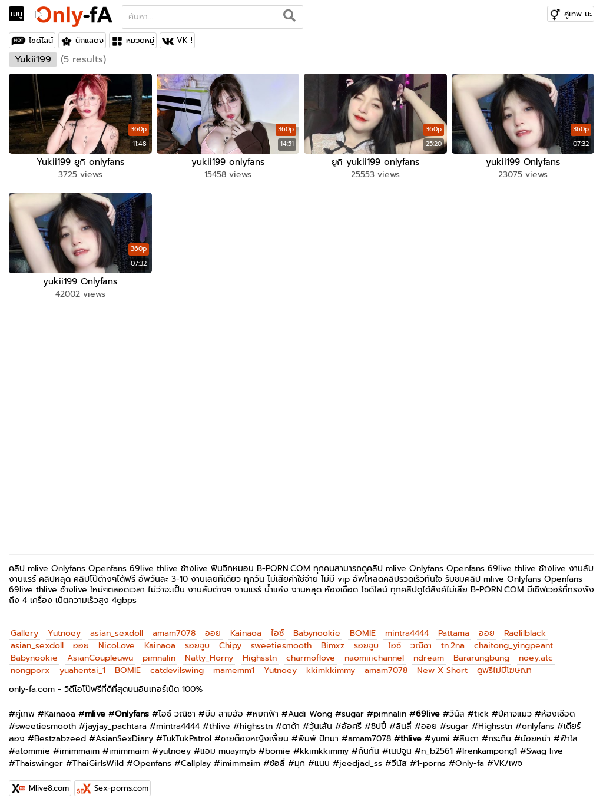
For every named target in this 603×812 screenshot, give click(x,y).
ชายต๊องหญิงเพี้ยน (255, 739)
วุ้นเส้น (320, 726)
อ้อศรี (352, 726)
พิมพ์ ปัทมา (318, 739)
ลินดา (469, 739)
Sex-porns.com (121, 788)
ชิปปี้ (378, 726)
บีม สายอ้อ (224, 714)
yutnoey (174, 751)
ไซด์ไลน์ (41, 40)
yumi (440, 739)
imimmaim (79, 751)
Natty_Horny (209, 658)
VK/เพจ (507, 763)
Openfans (152, 763)
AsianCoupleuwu (100, 658)
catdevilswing (177, 670)
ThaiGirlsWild (98, 763)
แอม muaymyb (228, 751)
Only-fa (469, 763)
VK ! (185, 40)
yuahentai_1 (82, 670)
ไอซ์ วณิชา (177, 714)
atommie (32, 751)
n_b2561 (437, 751)
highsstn (256, 726)
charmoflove (310, 658)
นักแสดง (89, 40)
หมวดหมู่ (140, 40)
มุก (299, 763)
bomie (277, 751)
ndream (428, 658)
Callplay (196, 763)
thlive (219, 726)
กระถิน (499, 739)
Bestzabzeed (60, 739)
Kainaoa (245, 633)
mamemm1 (233, 670)
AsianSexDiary (124, 739)
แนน (322, 763)
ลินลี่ (404, 726)
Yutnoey (64, 633)
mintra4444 (407, 633)
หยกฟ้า (266, 714)
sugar (353, 714)
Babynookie (316, 633)
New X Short (442, 670)
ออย (213, 633)
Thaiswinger (39, 763)
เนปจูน (400, 751)
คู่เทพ (25, 714)
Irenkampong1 (489, 751)
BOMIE (363, 633)
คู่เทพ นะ (578, 13)
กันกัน (368, 751)
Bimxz (332, 645)
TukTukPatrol (187, 739)
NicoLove (116, 645)
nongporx (30, 670)
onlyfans (538, 726)
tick (481, 714)
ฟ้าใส (569, 739)
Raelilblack (525, 633)
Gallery (24, 633)
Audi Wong (310, 714)
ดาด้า (291, 726)
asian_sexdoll (116, 633)
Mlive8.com (49, 788)
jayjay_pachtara (116, 726)
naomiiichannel (374, 658)
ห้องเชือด (558, 714)
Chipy (230, 645)
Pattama (453, 633)
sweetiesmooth (281, 645)
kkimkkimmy (330, 670)
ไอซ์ (277, 633)
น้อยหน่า (536, 739)
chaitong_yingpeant (513, 645)
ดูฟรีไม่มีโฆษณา (504, 670)
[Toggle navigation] (20, 14)
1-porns (431, 763)
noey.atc (536, 658)
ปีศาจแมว (515, 714)
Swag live (544, 751)
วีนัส (457, 714)
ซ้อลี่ (277, 763)
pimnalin (159, 658)
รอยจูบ (197, 645)
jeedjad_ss (360, 763)
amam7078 (174, 633)
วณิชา (421, 645)
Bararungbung (481, 658)
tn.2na (453, 645)
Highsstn (260, 658)
